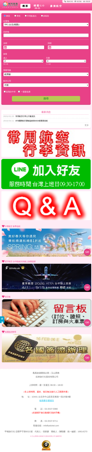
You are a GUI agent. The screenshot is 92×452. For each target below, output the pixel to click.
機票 (25, 6)
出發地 (6, 21)
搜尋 (46, 98)
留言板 (79, 1)
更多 (87, 125)
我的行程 (70, 1)
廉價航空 (56, 6)
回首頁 (88, 1)
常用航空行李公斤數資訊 (19, 116)
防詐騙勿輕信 (2, 320)
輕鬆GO (39, 7)
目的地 (6, 32)
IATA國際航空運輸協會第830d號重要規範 (25, 121)
